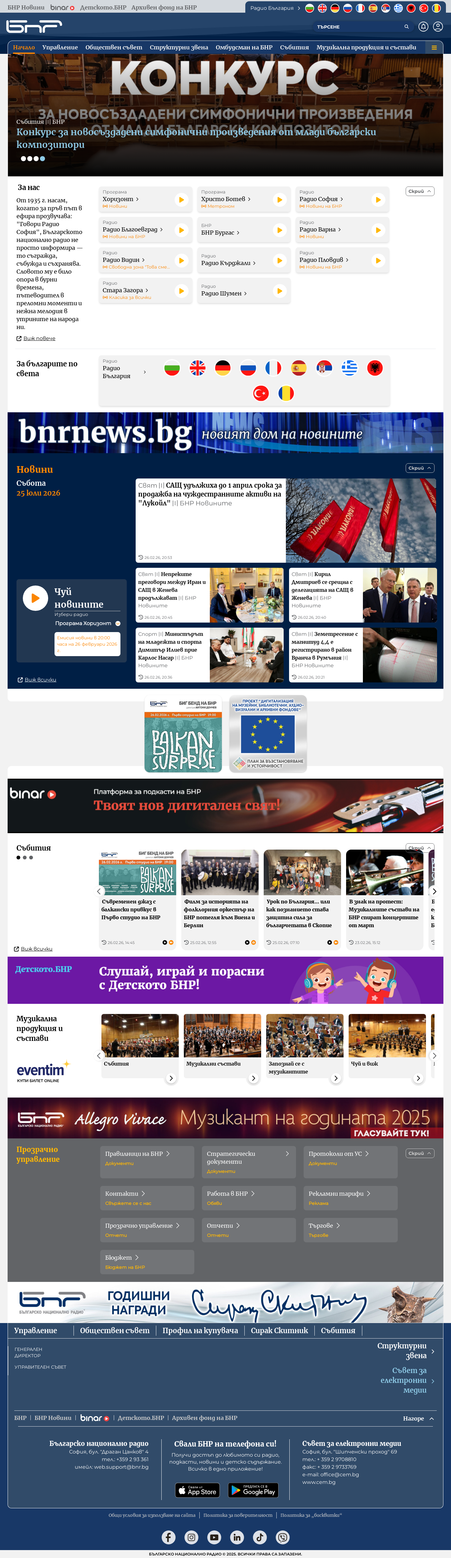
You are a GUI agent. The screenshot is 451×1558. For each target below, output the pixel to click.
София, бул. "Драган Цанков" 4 (109, 1452)
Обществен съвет (115, 1330)
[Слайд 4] (42, 158)
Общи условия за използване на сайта (152, 1515)
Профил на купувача (200, 1330)
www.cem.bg (319, 1482)
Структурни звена (406, 1350)
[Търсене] (407, 27)
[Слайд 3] (36, 158)
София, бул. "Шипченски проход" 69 (349, 1452)
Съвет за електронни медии (408, 1380)
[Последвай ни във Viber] (282, 1537)
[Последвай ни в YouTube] (214, 1537)
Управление (35, 1330)
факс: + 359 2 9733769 (329, 1467)
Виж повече (35, 338)
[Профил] (438, 26)
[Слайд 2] (29, 158)
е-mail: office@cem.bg (330, 1475)
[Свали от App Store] (197, 1490)
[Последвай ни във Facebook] (168, 1537)
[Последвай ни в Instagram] (191, 1537)
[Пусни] (182, 200)
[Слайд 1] (23, 158)
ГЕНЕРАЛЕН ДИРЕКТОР (28, 1352)
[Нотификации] (423, 26)
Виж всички (37, 680)
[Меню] (434, 47)
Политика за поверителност (238, 1515)
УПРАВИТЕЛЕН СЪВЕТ (40, 1367)
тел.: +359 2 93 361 (125, 1459)
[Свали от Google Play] (253, 1490)
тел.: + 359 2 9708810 (329, 1459)
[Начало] (34, 26)
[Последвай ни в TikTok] (259, 1537)
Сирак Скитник (279, 1330)
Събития (338, 1330)
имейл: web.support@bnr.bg (112, 1467)
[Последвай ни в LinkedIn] (237, 1537)
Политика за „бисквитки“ (311, 1515)
